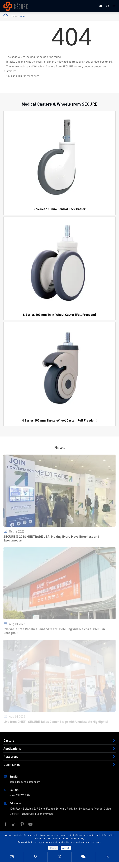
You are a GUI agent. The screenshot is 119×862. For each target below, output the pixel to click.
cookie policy (80, 842)
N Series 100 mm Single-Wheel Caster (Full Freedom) (59, 420)
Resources (10, 756)
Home (13, 16)
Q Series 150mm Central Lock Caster (59, 209)
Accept (65, 847)
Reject (53, 847)
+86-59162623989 (19, 795)
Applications (12, 748)
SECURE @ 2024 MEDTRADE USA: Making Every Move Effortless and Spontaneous (51, 539)
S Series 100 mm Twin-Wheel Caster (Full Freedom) (59, 314)
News (59, 447)
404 (22, 16)
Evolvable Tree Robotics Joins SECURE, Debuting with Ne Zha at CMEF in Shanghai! (54, 632)
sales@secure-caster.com (24, 781)
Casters (8, 740)
